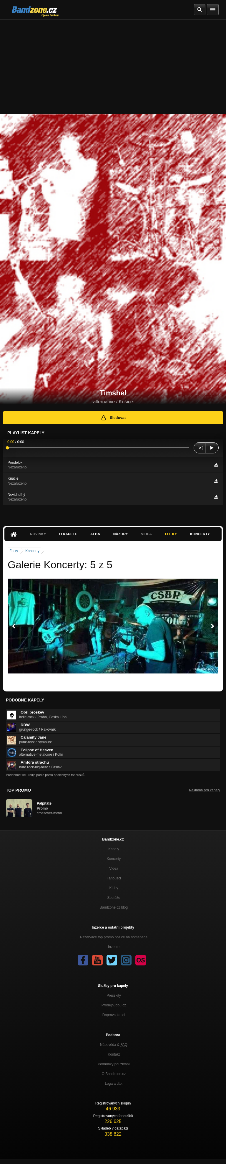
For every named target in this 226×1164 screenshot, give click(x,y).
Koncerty (200, 534)
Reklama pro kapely (204, 790)
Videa (146, 534)
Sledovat (113, 418)
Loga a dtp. (113, 1084)
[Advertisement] (113, 63)
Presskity (114, 995)
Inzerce (113, 947)
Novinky (38, 534)
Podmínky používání (114, 1064)
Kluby (113, 888)
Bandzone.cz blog (114, 907)
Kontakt (114, 1054)
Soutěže (113, 898)
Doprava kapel (113, 1015)
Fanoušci (114, 878)
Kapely (113, 849)
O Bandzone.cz (114, 1074)
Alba (95, 534)
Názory (120, 534)
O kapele (68, 534)
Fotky (171, 534)
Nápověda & (113, 1045)
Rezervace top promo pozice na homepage (113, 937)
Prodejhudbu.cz (114, 1005)
